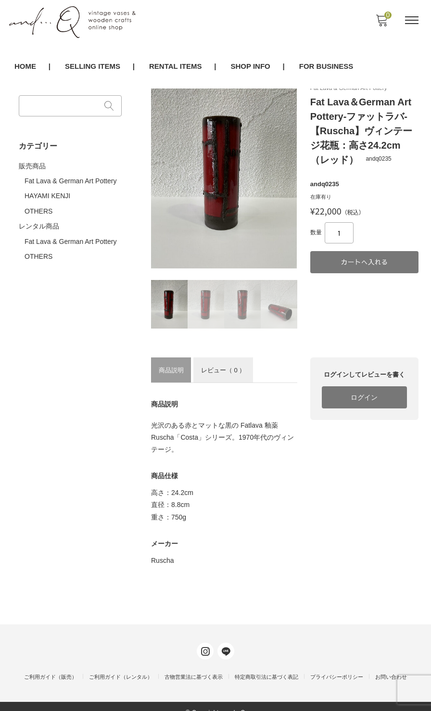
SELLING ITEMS (92, 67)
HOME (25, 67)
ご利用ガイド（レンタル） (120, 665)
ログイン (363, 407)
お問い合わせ (391, 665)
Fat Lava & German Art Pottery (72, 177)
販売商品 (33, 162)
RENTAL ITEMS (175, 67)
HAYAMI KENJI (49, 192)
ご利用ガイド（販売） (50, 665)
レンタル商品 (40, 221)
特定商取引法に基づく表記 (266, 665)
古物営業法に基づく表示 (194, 665)
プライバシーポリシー (336, 665)
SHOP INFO (250, 67)
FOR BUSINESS (326, 67)
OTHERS (40, 206)
